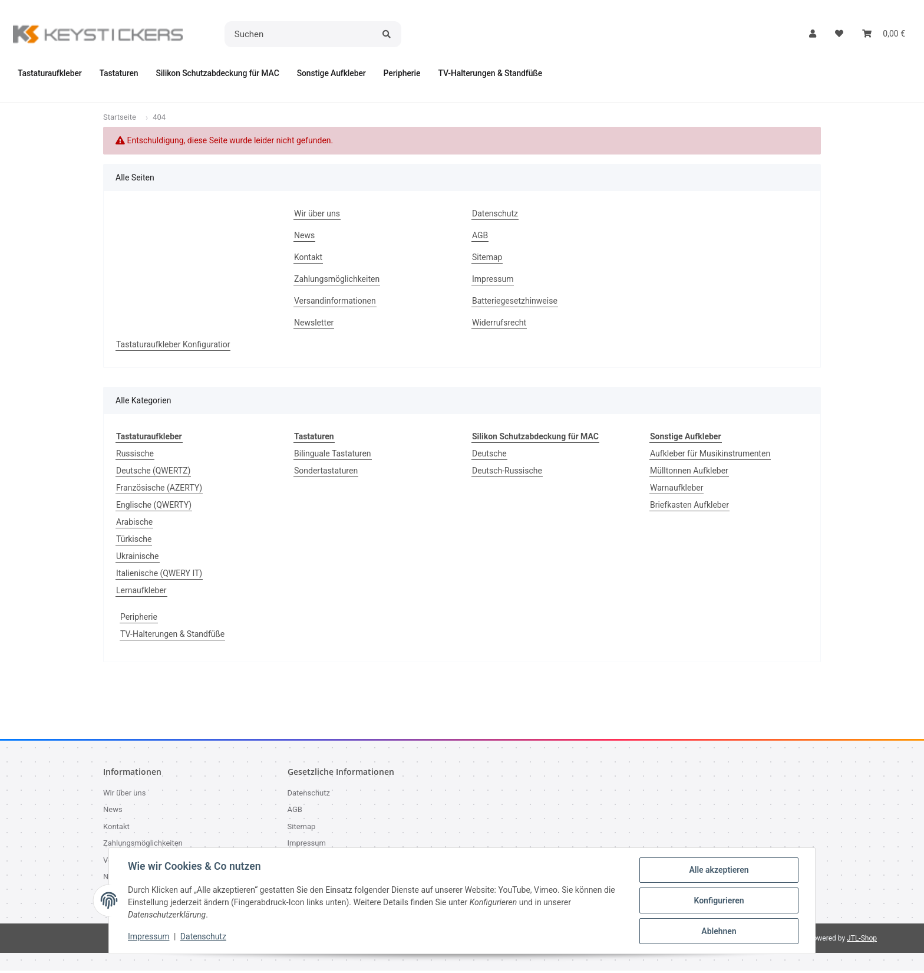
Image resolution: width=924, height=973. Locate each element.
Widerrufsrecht (499, 325)
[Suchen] (300, 34)
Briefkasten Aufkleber (689, 507)
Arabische (134, 524)
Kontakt (308, 259)
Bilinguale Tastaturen (332, 456)
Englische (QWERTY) (154, 507)
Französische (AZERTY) (159, 490)
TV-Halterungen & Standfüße (172, 636)
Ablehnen (718, 931)
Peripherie (138, 619)
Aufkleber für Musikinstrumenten (710, 456)
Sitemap (487, 259)
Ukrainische (137, 558)
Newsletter (314, 325)
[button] (813, 34)
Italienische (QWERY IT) (159, 575)
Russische (135, 456)
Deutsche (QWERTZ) (153, 473)
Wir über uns (317, 216)
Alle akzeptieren (718, 870)
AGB (480, 237)
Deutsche (489, 456)
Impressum (148, 936)
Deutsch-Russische (507, 473)
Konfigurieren (719, 900)
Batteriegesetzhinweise (514, 303)
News (304, 237)
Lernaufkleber (141, 592)
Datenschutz (203, 936)
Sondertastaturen (326, 473)
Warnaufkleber (676, 490)
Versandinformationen (335, 303)
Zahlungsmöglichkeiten (337, 281)
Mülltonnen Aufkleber (689, 473)
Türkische (133, 541)
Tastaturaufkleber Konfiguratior (173, 346)
